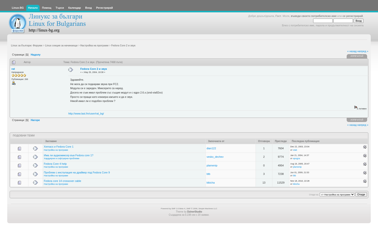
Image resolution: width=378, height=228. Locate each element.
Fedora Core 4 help (55, 163)
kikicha (211, 182)
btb (208, 173)
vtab (295, 150)
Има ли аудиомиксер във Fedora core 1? (68, 155)
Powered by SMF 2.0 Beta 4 (173, 208)
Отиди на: (314, 194)
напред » (362, 51)
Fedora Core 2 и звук (93, 68)
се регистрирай (353, 15)
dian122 (211, 148)
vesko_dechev (215, 156)
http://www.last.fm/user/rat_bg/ (86, 113)
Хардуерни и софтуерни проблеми (61, 158)
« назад (352, 51)
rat (13, 68)
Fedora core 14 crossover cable (62, 180)
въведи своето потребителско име (314, 15)
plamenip (212, 165)
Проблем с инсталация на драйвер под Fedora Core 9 (77, 172)
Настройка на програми (56, 150)
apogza (296, 158)
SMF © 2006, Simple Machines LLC (202, 208)
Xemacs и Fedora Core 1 (59, 146)
